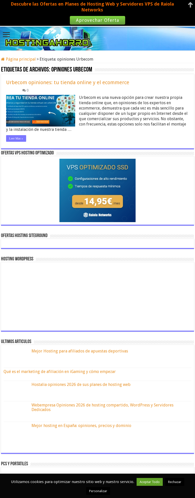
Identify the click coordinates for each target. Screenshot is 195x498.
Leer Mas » (16, 138)
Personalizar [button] (98, 491)
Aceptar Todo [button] (150, 482)
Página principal (18, 59)
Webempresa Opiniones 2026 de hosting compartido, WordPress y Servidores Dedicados (102, 407)
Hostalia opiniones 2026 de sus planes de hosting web (81, 384)
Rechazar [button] (174, 482)
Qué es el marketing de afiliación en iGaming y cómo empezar (60, 371)
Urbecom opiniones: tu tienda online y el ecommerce (67, 82)
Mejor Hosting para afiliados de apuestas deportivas (79, 351)
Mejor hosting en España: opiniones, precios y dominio (81, 425)
